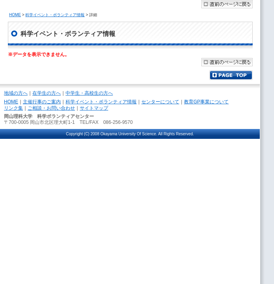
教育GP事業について (206, 102)
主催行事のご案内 (42, 102)
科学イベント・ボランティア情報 (54, 15)
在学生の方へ (46, 93)
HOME (15, 15)
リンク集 (13, 108)
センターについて (160, 102)
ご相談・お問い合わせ (51, 108)
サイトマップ (94, 108)
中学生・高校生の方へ (89, 93)
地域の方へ (16, 93)
